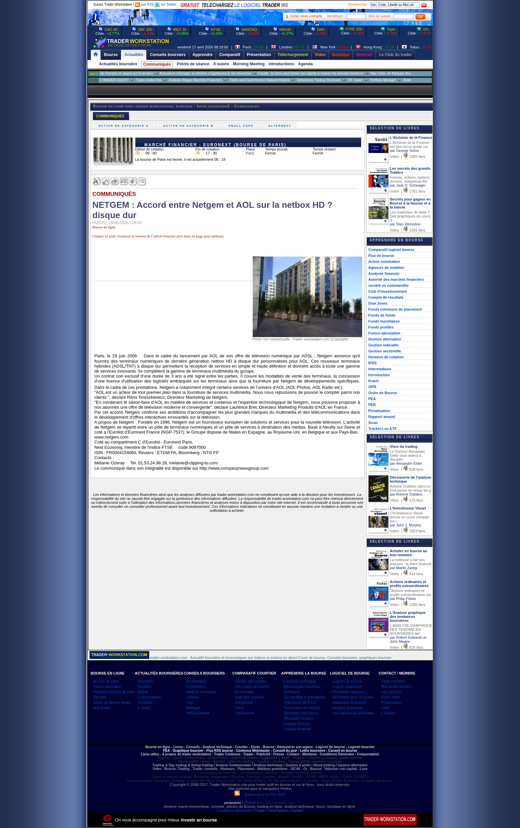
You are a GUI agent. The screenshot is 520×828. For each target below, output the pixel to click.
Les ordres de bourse (252, 686)
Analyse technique (201, 692)
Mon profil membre (396, 686)
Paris (250, 153)
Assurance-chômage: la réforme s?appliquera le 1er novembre (220, 73)
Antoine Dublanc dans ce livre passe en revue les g (410, 488)
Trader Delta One (163, 80)
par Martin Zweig (403, 568)
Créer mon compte (306, 16)
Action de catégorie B (189, 125)
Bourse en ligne (104, 227)
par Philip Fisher (403, 599)
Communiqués (157, 64)
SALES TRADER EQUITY (124, 80)
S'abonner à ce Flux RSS (260, 795)
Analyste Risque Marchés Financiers (210, 80)
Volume (192, 697)
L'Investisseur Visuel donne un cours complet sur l (409, 517)
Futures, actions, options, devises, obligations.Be (410, 179)
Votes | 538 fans (406, 469)
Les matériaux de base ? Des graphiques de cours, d (410, 216)
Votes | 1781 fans (407, 191)
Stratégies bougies (299, 718)
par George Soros (404, 150)
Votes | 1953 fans (407, 531)
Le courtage (244, 692)
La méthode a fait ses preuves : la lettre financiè (410, 562)
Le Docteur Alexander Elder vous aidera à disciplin (407, 455)
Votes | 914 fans (406, 574)
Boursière (145, 681)
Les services (391, 692)
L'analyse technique (300, 681)
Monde (143, 692)
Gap (189, 702)
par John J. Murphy (405, 525)
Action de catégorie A (124, 125)
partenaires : (234, 802)
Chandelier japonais (349, 692)
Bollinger (193, 708)
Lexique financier (297, 729)
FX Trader (370, 80)
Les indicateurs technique (353, 713)
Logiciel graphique (347, 686)
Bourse (250, 802)
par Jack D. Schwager (408, 185)
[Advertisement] (47, 132)
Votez (239, 708)
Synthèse (145, 702)
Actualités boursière (118, 64)
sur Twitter (165, 4)
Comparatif (244, 702)
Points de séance (193, 64)
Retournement (198, 713)
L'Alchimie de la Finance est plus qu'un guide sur (409, 144)
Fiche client (390, 697)
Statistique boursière (349, 702)
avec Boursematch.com (275, 802)
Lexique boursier (297, 724)
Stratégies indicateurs (301, 713)
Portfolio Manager (398, 80)
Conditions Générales (234, 810)
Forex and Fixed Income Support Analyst (275, 80)
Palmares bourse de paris (114, 692)
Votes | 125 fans (406, 500)
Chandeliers (196, 686)
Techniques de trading (302, 708)
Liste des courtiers (250, 697)
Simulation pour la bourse (353, 697)
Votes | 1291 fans (407, 230)
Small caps (242, 125)
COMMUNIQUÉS (110, 116)
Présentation (391, 702)
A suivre (221, 64)
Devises (100, 697)
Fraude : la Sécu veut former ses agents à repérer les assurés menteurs (326, 73)
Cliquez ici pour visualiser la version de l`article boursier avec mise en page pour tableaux (158, 236)
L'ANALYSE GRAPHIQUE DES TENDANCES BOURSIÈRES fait (411, 629)
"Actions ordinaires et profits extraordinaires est (410, 593)
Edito (385, 708)
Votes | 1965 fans (407, 156)
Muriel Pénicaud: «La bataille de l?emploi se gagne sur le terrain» (120, 73)
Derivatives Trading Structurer (334, 80)
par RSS (144, 4)
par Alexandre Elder (406, 463)
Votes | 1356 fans (407, 605)
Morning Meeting (249, 64)
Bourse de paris (106, 681)
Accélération (196, 681)
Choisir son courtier (251, 681)
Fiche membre (393, 681)
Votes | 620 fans (406, 647)
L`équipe (388, 713)
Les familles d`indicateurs (304, 697)
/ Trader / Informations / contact (277, 810)
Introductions (281, 64)
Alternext (280, 125)
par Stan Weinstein (405, 224)
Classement (244, 713)
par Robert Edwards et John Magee (408, 639)
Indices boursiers (107, 686)
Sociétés (145, 686)
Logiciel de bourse (347, 681)
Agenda (305, 64)
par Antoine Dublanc (406, 494)
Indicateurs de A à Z (300, 702)
